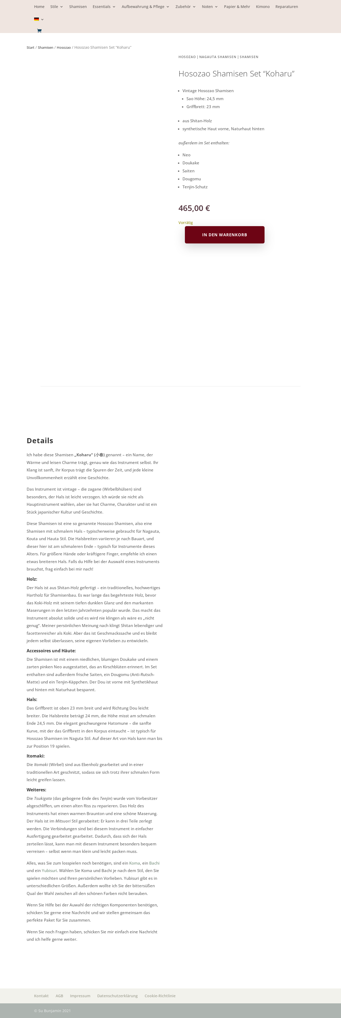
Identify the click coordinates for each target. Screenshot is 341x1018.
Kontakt (41, 995)
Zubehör (183, 7)
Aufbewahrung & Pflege (143, 7)
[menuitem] (39, 23)
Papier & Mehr (237, 7)
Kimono (263, 7)
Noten (207, 7)
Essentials (102, 7)
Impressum (80, 995)
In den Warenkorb (224, 234)
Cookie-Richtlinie (160, 995)
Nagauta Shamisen (217, 57)
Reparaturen (286, 7)
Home (39, 7)
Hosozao (64, 47)
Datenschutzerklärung (117, 995)
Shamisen (78, 7)
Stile (54, 7)
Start (30, 47)
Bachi (154, 863)
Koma (134, 863)
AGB (59, 995)
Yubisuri (49, 870)
